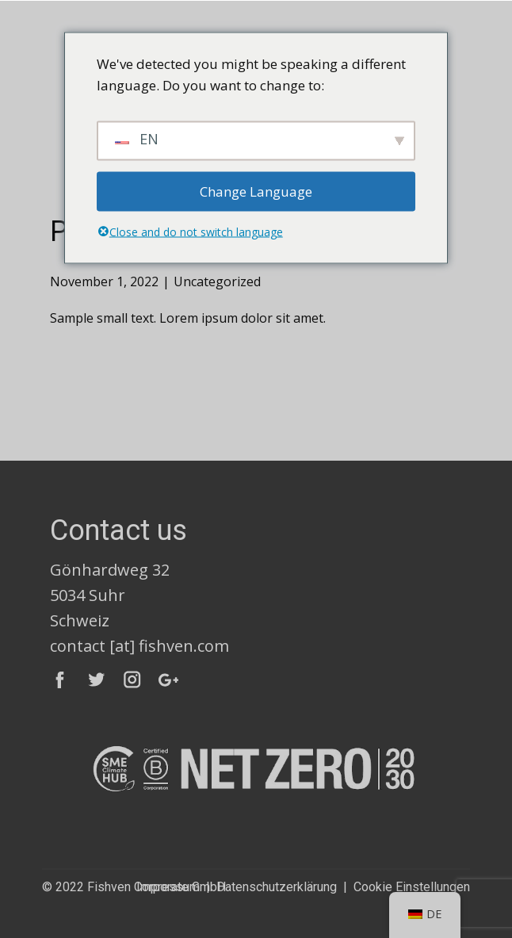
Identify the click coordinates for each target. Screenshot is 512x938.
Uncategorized (217, 281)
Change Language (256, 191)
